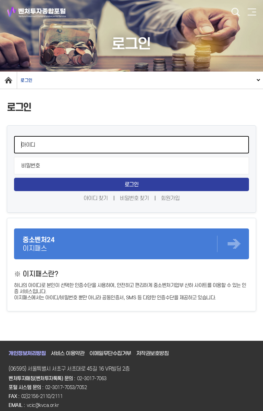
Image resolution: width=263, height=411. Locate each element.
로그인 (27, 80)
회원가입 (170, 198)
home (8, 80)
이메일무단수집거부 (110, 353)
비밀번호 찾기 (134, 198)
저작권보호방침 (152, 353)
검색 (235, 12)
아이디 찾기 (96, 198)
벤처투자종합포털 (36, 12)
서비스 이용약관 (67, 353)
